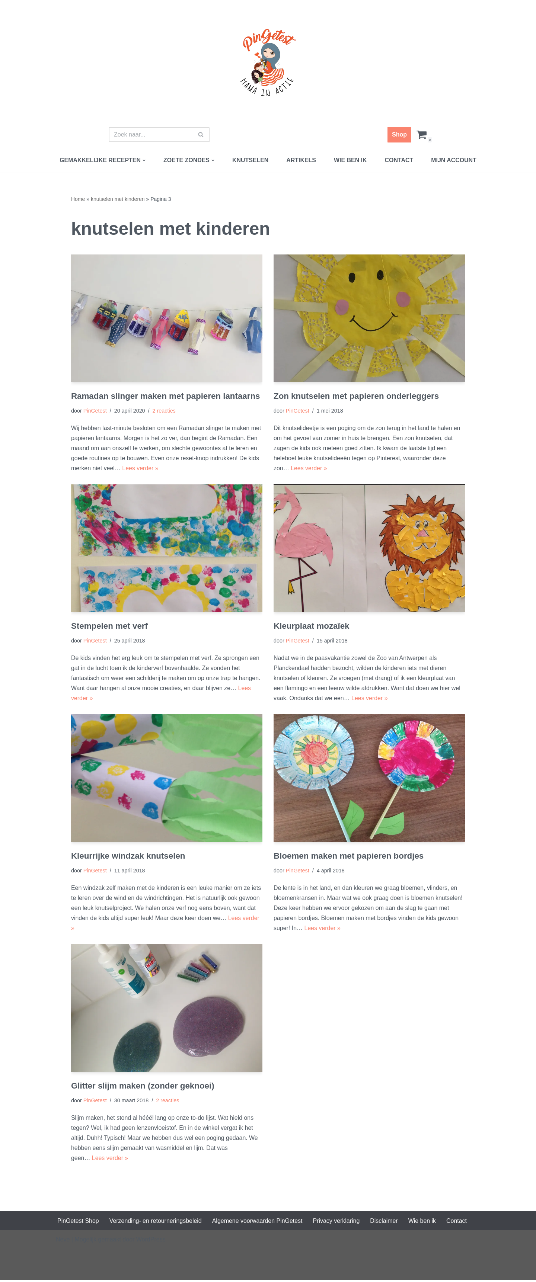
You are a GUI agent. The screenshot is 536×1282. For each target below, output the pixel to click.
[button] (143, 160)
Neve (63, 1241)
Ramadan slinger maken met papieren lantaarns (166, 396)
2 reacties (164, 411)
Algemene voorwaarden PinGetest (258, 1222)
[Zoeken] (151, 134)
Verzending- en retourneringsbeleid (155, 1222)
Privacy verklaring (337, 1222)
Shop (399, 134)
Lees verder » (140, 468)
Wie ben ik (350, 160)
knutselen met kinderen (118, 199)
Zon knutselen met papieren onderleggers (356, 396)
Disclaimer (385, 1222)
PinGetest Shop (78, 1222)
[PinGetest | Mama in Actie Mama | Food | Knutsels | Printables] (268, 62)
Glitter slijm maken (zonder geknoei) (143, 1087)
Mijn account (454, 160)
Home (78, 199)
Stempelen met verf (109, 626)
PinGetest (95, 411)
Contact (399, 160)
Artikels (301, 160)
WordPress (151, 1241)
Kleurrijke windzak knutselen (128, 856)
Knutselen (250, 160)
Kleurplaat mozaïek (312, 626)
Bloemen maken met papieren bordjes (349, 856)
